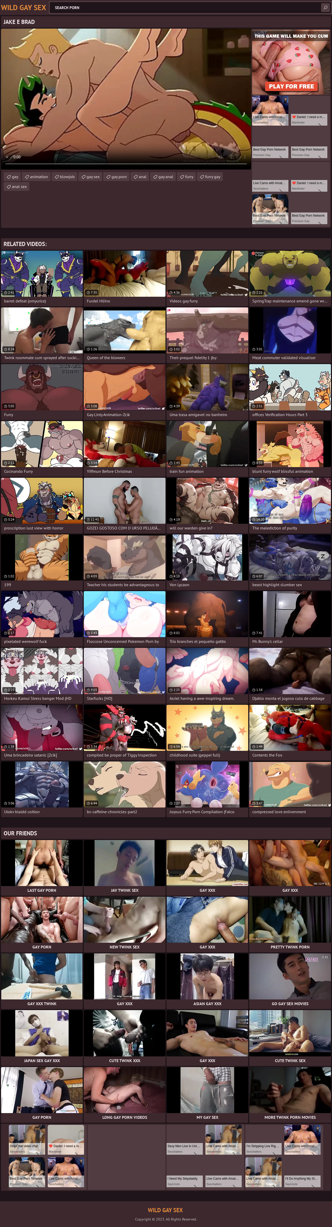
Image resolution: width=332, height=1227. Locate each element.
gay (15, 176)
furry (189, 176)
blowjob (67, 176)
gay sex (93, 176)
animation (39, 176)
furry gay (212, 176)
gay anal (165, 176)
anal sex (19, 186)
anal (143, 176)
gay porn (119, 176)
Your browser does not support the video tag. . (126, 99)
